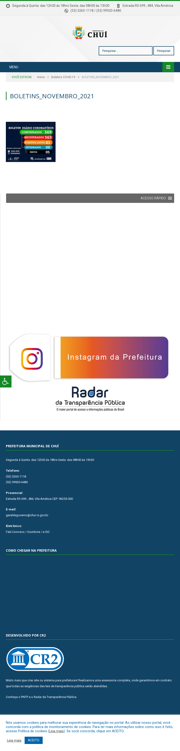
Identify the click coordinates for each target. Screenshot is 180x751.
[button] (153, 212)
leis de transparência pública (64, 700)
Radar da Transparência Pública (55, 711)
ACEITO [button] (33, 740)
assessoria (108, 694)
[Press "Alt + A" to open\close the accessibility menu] (5, 381)
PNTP (24, 711)
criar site (33, 694)
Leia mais (56, 731)
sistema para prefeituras (60, 694)
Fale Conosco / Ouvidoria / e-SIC (28, 546)
